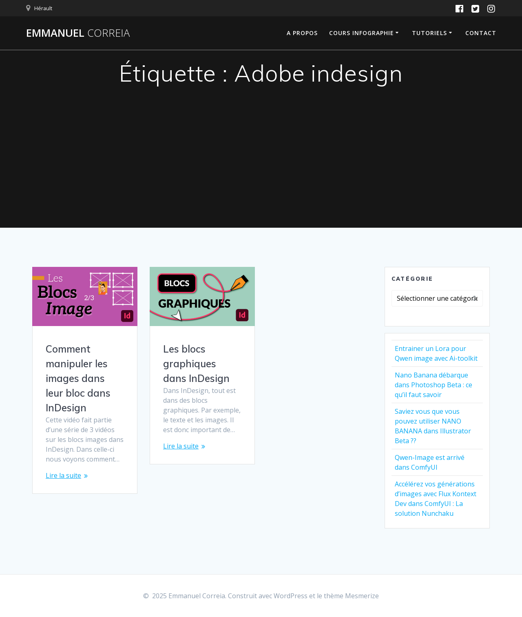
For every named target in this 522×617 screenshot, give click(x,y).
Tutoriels (429, 33)
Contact (480, 33)
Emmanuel (78, 33)
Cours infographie (361, 33)
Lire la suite (63, 475)
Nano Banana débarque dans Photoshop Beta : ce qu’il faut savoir (433, 385)
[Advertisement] (261, 166)
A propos (302, 33)
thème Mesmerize (351, 595)
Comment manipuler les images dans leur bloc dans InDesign (78, 378)
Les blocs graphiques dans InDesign (196, 363)
